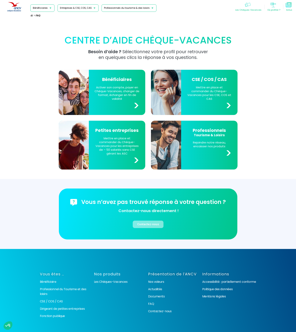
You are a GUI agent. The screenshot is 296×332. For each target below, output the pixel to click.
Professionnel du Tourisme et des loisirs (63, 291)
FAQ (151, 304)
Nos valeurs (156, 282)
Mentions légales (214, 296)
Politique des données (217, 289)
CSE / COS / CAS (51, 301)
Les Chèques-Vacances (111, 282)
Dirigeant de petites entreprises (62, 309)
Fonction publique (52, 316)
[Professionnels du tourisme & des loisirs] (129, 8)
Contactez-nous (160, 311)
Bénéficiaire (48, 282)
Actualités (155, 289)
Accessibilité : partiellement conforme (229, 282)
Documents (156, 296)
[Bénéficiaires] (42, 8)
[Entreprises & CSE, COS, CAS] (78, 8)
